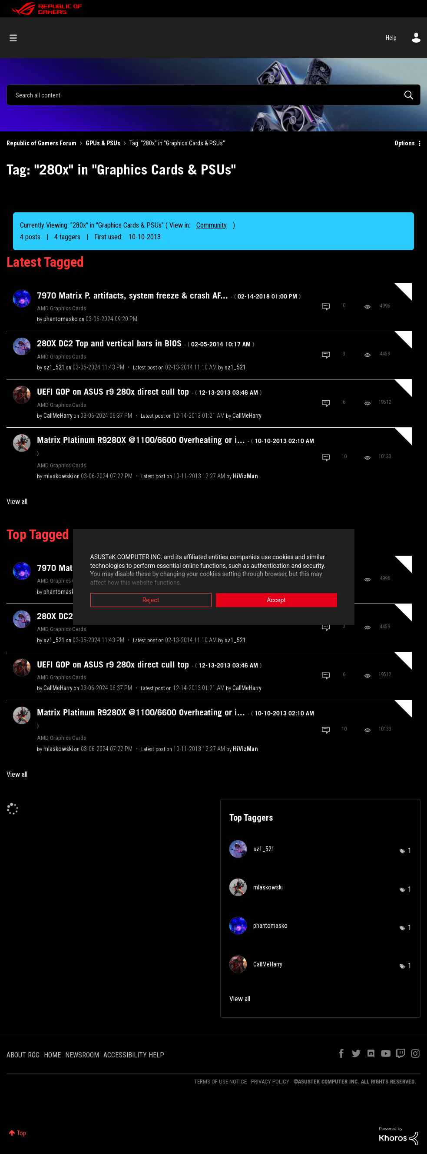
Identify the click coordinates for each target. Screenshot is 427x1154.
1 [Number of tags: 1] (409, 850)
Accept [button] (276, 600)
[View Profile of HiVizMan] (245, 476)
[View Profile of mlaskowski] (58, 476)
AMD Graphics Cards (61, 308)
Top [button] (21, 1133)
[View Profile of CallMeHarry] (58, 415)
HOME (52, 1055)
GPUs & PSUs (103, 143)
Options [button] (404, 143)
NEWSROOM (82, 1055)
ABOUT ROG (23, 1055)
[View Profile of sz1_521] (54, 367)
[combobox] (213, 94)
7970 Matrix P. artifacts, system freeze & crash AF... (169, 295)
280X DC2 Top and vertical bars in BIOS (145, 343)
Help (391, 37)
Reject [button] (150, 600)
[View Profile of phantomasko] (60, 318)
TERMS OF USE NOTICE (220, 1081)
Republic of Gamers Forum (41, 143)
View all (17, 501)
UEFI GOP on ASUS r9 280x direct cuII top (149, 391)
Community (211, 225)
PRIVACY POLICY (270, 1081)
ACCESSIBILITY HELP (133, 1055)
